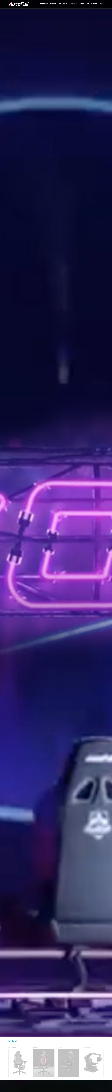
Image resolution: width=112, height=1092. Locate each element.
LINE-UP (53, 3)
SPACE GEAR (92, 3)
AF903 (82, 3)
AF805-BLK (73, 3)
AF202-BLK (63, 3)
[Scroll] (56, 1078)
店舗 (100, 3)
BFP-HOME (44, 3)
